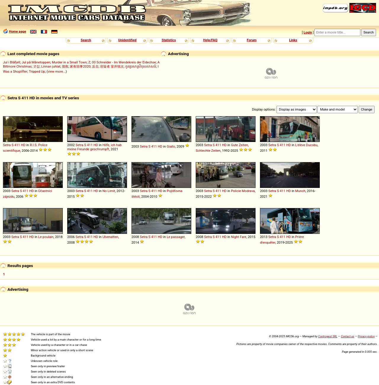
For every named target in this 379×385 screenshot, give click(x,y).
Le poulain (46, 237)
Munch (300, 191)
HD (23, 145)
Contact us (347, 336)
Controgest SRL (327, 336)
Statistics (169, 40)
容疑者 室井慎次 (112, 66)
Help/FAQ (210, 40)
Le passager (176, 237)
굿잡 (36, 66)
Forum (252, 40)
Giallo (171, 146)
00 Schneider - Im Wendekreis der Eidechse (124, 62)
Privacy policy (366, 336)
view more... (57, 71)
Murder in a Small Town (69, 62)
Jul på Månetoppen (36, 62)
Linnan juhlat (50, 66)
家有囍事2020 (80, 66)
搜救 (65, 66)
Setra (7, 145)
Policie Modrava (243, 191)
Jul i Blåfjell (11, 62)
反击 (95, 66)
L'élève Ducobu (306, 145)
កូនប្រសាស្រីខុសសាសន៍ (140, 66)
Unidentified (127, 40)
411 (17, 145)
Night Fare (238, 237)
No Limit (108, 191)
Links (293, 40)
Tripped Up (37, 71)
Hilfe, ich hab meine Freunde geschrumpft (94, 147)
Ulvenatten (110, 237)
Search (86, 40)
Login (307, 32)
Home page (17, 31)
